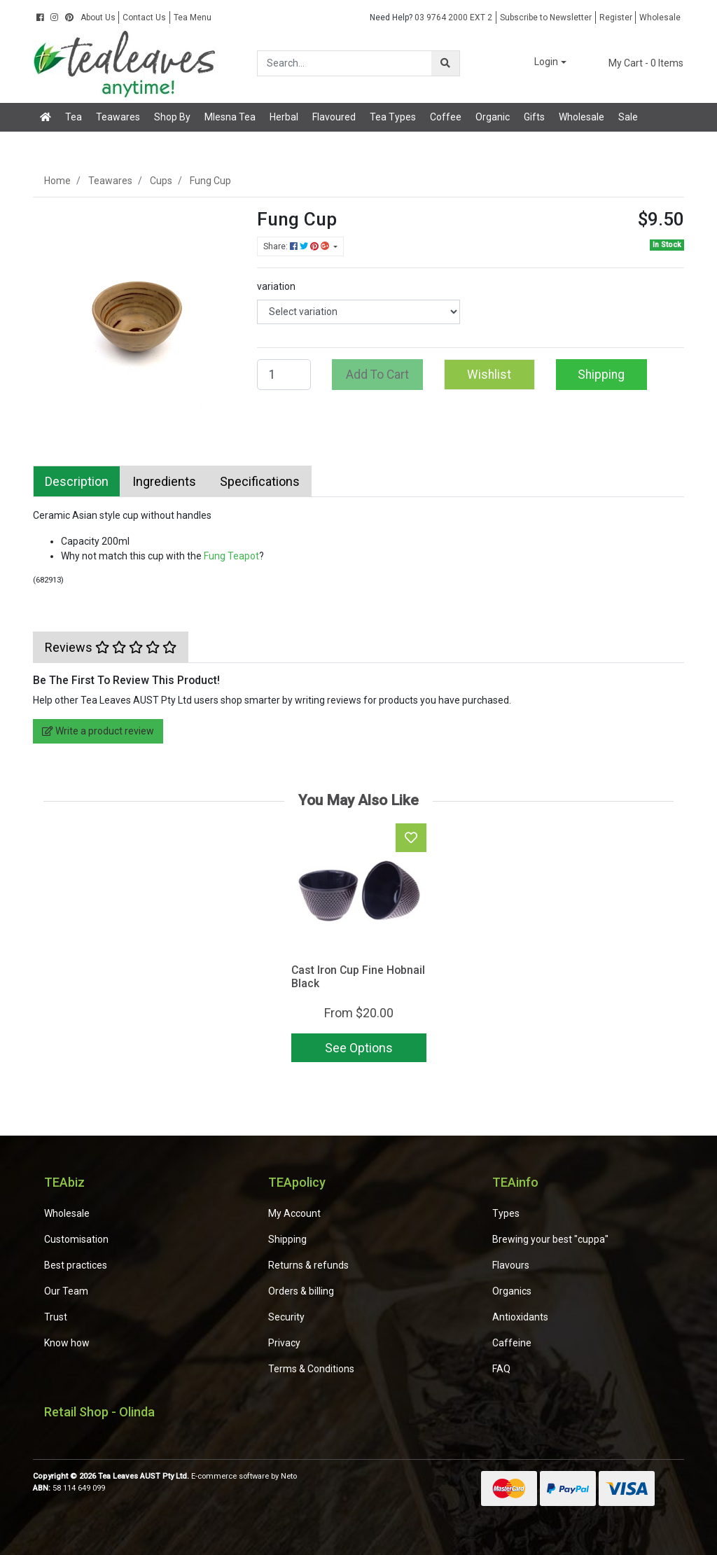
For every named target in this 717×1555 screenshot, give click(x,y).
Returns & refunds (308, 1265)
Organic (492, 117)
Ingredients (164, 481)
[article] (359, 945)
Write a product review (98, 731)
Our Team (66, 1291)
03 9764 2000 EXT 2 (431, 17)
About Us (98, 17)
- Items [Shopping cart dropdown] (637, 63)
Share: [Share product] (297, 246)
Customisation (76, 1239)
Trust (55, 1317)
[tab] (76, 481)
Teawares (118, 117)
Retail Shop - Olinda (99, 1411)
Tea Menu (192, 17)
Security (286, 1317)
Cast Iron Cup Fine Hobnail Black (358, 976)
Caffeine (511, 1342)
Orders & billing (301, 1291)
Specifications (260, 481)
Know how (67, 1342)
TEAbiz (64, 1182)
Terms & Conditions (311, 1368)
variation (276, 286)
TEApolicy (297, 1182)
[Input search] (345, 63)
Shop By (172, 117)
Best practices (75, 1265)
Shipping (601, 375)
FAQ (501, 1368)
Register (615, 17)
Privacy (284, 1342)
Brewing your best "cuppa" (550, 1239)
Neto (289, 1476)
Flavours (510, 1265)
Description (77, 481)
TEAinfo (515, 1182)
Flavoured (334, 117)
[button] (540, 62)
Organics (511, 1291)
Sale (628, 117)
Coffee (445, 117)
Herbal (284, 117)
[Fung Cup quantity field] (284, 374)
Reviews (110, 647)
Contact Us (144, 17)
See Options (359, 1047)
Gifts (534, 117)
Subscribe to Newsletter (546, 17)
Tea (73, 117)
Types (506, 1213)
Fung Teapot (231, 556)
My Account (294, 1213)
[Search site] (445, 63)
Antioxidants (520, 1317)
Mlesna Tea (230, 117)
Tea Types (393, 117)
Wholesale (660, 17)
